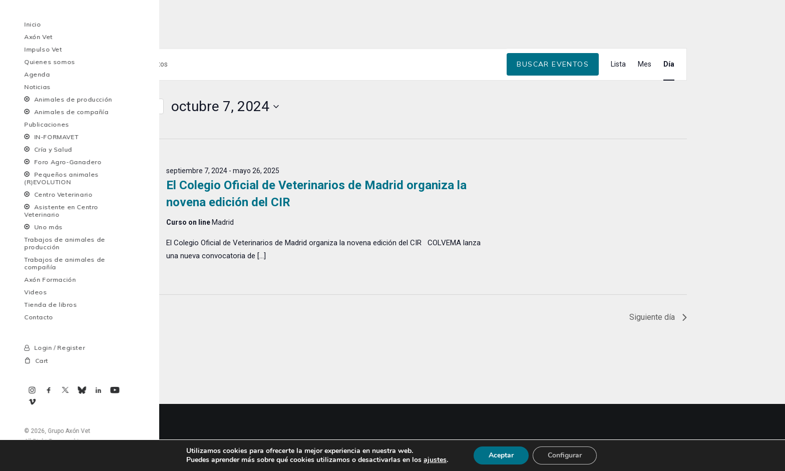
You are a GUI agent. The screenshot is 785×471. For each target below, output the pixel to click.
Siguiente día (658, 383)
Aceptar (501, 455)
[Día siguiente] (124, 173)
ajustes (435, 459)
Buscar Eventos (553, 130)
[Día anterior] (104, 173)
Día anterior (124, 383)
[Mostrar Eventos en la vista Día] (668, 131)
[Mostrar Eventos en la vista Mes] (644, 131)
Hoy (150, 172)
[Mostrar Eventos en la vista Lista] (618, 131)
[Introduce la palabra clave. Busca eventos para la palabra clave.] (303, 131)
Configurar (565, 455)
